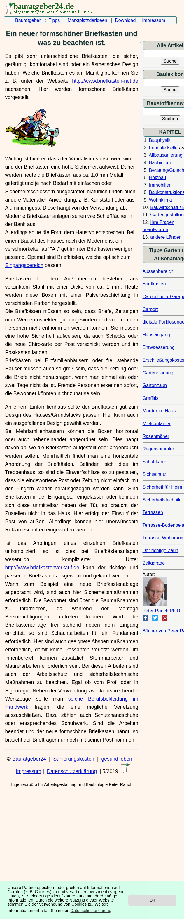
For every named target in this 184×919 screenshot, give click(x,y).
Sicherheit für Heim (162, 487)
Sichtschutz (155, 474)
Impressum (153, 20)
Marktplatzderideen (87, 20)
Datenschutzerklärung (72, 771)
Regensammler (158, 448)
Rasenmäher (156, 436)
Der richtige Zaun (160, 550)
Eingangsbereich (24, 265)
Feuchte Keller (164, 147)
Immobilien (160, 185)
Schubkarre (155, 461)
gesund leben (116, 759)
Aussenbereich (158, 271)
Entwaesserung (159, 347)
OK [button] (152, 900)
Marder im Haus (159, 410)
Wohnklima (160, 199)
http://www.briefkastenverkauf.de (42, 567)
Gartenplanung (158, 372)
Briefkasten (154, 283)
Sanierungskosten (73, 759)
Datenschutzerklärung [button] (91, 910)
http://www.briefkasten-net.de (105, 81)
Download (125, 20)
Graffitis (151, 398)
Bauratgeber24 (29, 759)
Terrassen (153, 512)
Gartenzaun (155, 385)
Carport (150, 309)
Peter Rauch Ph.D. (162, 610)
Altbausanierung (166, 155)
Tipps (54, 20)
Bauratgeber (28, 20)
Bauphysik (160, 140)
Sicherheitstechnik (162, 499)
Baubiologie (161, 162)
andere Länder (165, 237)
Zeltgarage (154, 563)
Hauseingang (156, 334)
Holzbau (157, 177)
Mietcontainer (157, 423)
